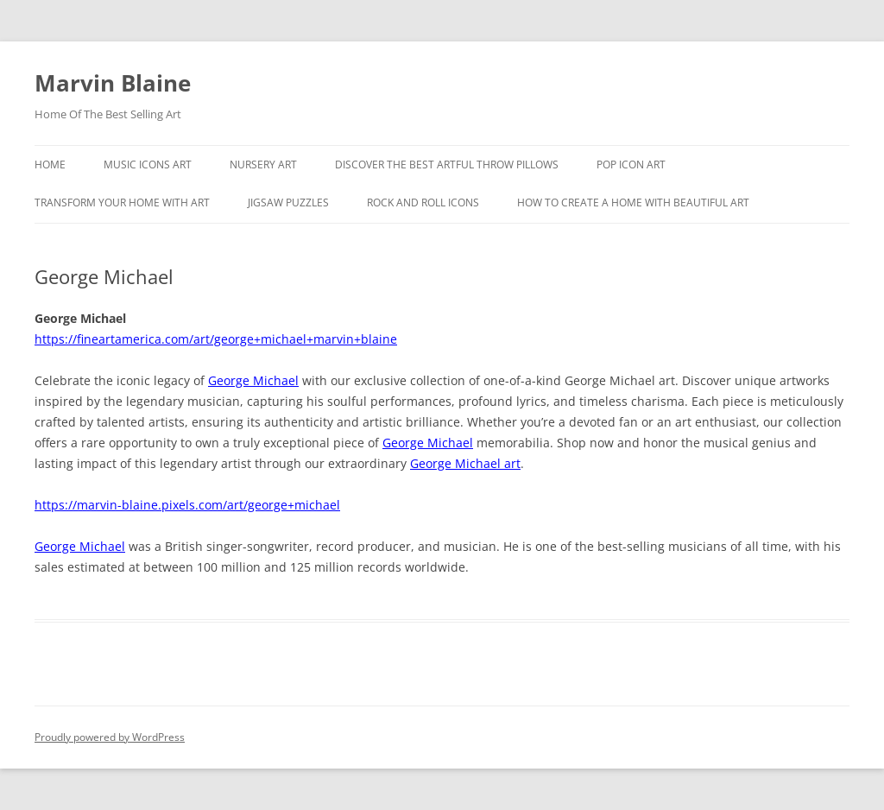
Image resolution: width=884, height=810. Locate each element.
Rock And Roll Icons (423, 202)
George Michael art (465, 463)
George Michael (253, 380)
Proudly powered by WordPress (110, 737)
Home (50, 164)
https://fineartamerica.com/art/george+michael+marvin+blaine (216, 339)
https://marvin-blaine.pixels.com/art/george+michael (187, 505)
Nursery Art (263, 164)
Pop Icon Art (631, 164)
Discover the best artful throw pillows (447, 164)
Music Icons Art (148, 164)
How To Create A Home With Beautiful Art (633, 202)
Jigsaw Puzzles (288, 202)
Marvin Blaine (113, 82)
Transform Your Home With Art (122, 202)
